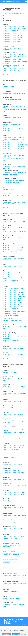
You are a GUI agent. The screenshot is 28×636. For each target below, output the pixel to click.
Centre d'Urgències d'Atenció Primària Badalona (13, 31)
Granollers (6, 443)
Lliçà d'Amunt (6, 468)
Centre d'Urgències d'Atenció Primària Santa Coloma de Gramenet (13, 65)
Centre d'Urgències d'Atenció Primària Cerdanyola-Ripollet (13, 281)
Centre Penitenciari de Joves (10, 524)
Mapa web (23, 622)
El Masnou (6, 127)
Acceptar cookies (16, 634)
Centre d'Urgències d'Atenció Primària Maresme (13, 140)
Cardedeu (6, 412)
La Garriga (6, 437)
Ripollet (5, 271)
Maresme (14, 13)
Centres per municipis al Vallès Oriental (13, 365)
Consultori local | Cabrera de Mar (14, 106)
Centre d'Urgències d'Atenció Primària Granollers (13, 450)
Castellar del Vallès (8, 236)
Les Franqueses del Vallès (10, 427)
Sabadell (5, 286)
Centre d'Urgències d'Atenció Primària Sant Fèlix (15, 308)
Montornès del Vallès (9, 505)
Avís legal (23, 624)
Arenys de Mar (7, 91)
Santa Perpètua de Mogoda (10, 333)
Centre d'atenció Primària (13, 288)
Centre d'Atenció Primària (14, 26)
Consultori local (9, 86)
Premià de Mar (7, 165)
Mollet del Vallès (7, 490)
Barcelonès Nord (7, 13)
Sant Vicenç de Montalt (9, 178)
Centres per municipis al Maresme (14, 81)
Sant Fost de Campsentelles (10, 559)
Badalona (5, 24)
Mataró (5, 135)
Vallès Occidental (22, 13)
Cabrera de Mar (7, 104)
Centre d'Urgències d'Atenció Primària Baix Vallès (14, 340)
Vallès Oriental (7, 15)
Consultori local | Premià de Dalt (13, 159)
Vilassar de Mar (7, 200)
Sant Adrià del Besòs (8, 46)
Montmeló (6, 499)
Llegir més (24, 634)
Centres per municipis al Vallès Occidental (13, 214)
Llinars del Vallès (7, 484)
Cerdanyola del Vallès (9, 244)
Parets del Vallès (7, 513)
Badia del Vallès (7, 219)
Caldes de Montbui (8, 391)
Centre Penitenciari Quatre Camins (12, 522)
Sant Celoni (6, 534)
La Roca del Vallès (8, 520)
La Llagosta (6, 462)
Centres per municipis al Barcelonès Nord (11, 19)
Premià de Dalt (7, 153)
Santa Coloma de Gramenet (10, 52)
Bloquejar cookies (6, 634)
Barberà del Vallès (8, 226)
